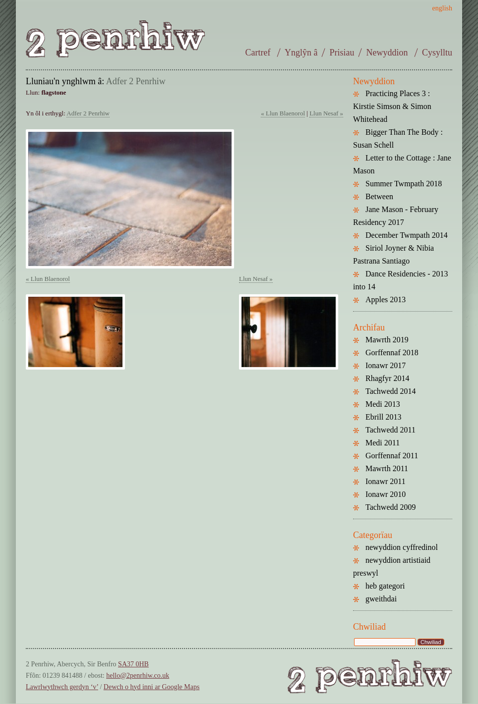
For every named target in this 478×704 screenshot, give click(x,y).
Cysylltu (437, 52)
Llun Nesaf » (326, 113)
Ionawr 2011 (385, 481)
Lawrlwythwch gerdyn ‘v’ (62, 687)
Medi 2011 (382, 442)
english (442, 8)
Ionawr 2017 (385, 365)
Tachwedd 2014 (390, 391)
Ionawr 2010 (385, 494)
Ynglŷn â (301, 52)
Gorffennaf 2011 (391, 455)
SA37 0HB (133, 664)
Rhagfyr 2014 (387, 378)
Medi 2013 (382, 404)
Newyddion (388, 52)
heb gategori (385, 586)
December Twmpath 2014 (406, 235)
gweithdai (381, 599)
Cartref (259, 52)
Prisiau (341, 52)
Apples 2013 (385, 299)
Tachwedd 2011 (390, 430)
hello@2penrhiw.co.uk (137, 675)
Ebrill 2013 (383, 417)
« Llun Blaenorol (283, 113)
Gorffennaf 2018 (391, 352)
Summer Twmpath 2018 (403, 183)
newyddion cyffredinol (401, 547)
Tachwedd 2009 (390, 507)
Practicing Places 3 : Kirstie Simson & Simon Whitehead (392, 106)
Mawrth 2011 (386, 468)
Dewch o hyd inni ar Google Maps (152, 687)
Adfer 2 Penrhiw (136, 81)
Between (379, 196)
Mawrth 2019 (387, 339)
